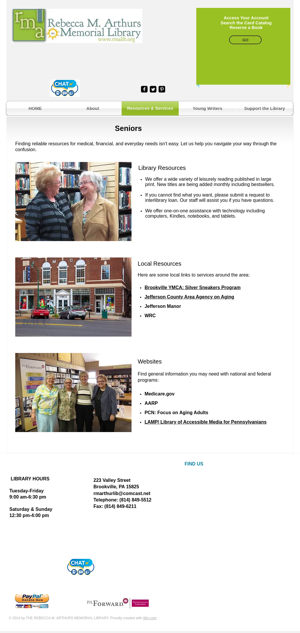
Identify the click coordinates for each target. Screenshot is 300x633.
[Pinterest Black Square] (161, 89)
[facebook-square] (144, 89)
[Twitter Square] (153, 89)
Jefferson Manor (162, 306)
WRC (150, 315)
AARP (151, 403)
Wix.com (149, 618)
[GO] (245, 39)
